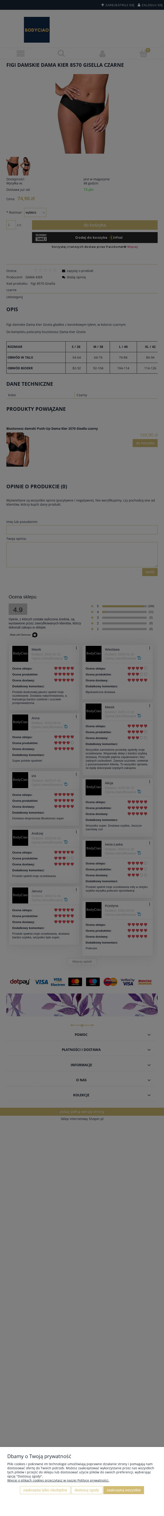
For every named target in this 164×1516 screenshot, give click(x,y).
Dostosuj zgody (87, 1490)
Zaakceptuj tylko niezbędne (45, 1490)
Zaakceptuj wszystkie (124, 1490)
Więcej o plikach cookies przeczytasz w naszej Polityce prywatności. (58, 1480)
